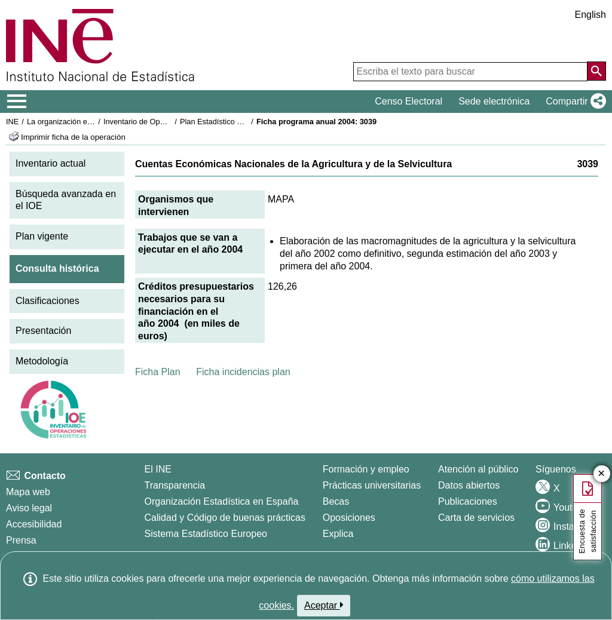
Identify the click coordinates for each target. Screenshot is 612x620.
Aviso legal (29, 508)
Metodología (42, 361)
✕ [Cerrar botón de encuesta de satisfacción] (601, 474)
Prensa (21, 540)
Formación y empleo (366, 469)
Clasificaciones (47, 301)
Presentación (43, 331)
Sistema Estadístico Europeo (206, 534)
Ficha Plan (157, 372)
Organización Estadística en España (222, 501)
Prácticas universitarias (372, 485)
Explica (338, 534)
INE (12, 121)
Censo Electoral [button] (408, 101)
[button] (573, 101)
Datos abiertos (469, 485)
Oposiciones (349, 517)
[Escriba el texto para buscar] (470, 71)
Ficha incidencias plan (243, 372)
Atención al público (478, 469)
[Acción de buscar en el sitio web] (596, 71)
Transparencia (175, 485)
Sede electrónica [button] (494, 101)
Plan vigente (42, 236)
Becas (336, 501)
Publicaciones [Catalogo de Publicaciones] (467, 501)
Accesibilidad (34, 524)
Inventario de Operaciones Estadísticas (170, 121)
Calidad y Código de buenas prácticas (225, 517)
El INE (158, 469)
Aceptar (323, 605)
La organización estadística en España (92, 121)
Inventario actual (50, 163)
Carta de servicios (476, 517)
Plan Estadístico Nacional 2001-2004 (242, 121)
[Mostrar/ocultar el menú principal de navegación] (17, 101)
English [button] (590, 15)
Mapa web (28, 492)
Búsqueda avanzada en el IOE (66, 200)
